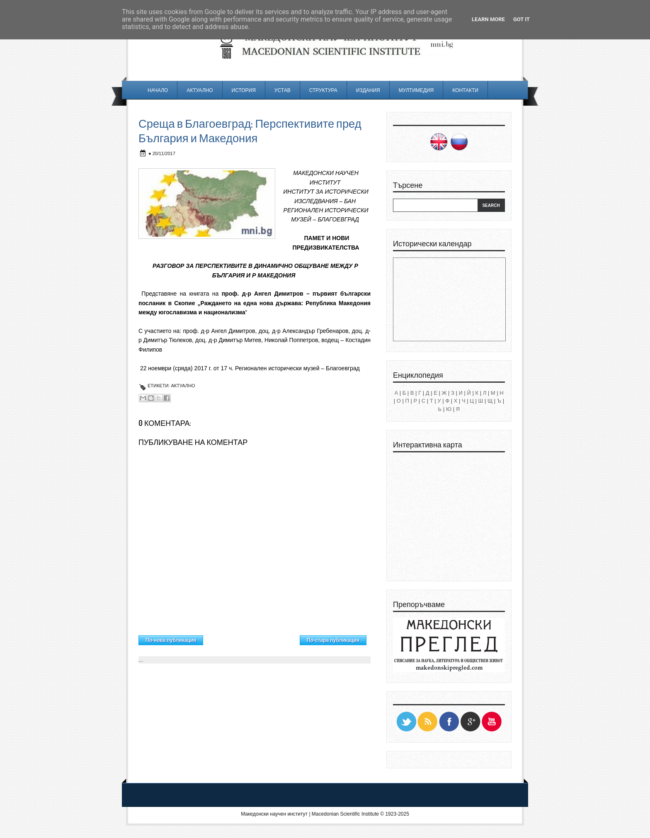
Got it (521, 19)
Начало (158, 90)
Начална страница (251, 638)
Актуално (200, 90)
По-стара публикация (333, 640)
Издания (368, 90)
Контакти (465, 90)
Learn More (488, 19)
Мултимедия (416, 90)
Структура (323, 90)
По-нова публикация (171, 640)
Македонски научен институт (274, 814)
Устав (282, 90)
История (244, 90)
